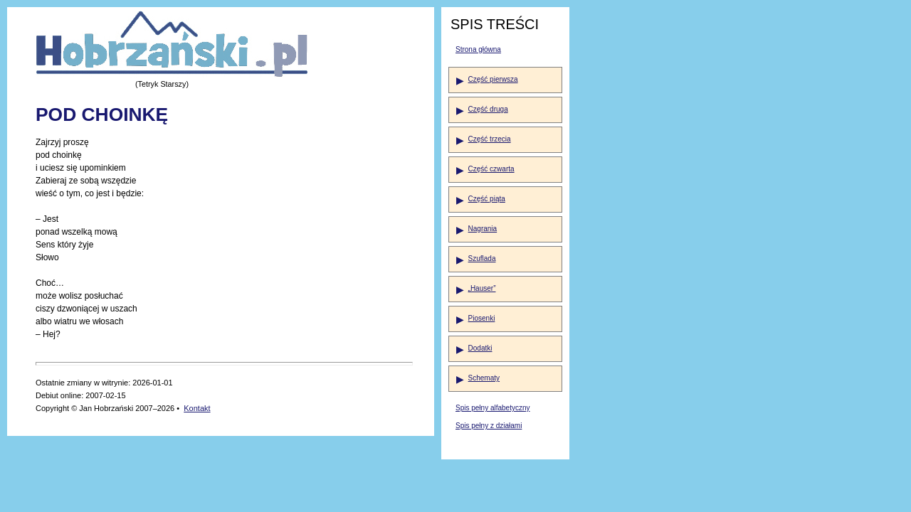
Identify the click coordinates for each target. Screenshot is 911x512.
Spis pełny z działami (489, 426)
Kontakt (197, 408)
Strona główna (478, 49)
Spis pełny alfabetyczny (493, 408)
